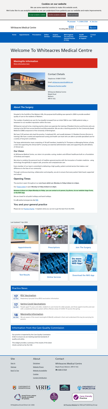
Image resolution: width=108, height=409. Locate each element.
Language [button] (71, 21)
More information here (21, 64)
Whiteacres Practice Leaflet (57, 86)
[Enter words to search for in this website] (82, 27)
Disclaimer (36, 363)
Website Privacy (38, 367)
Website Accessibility (40, 371)
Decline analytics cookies (56, 15)
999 (37, 200)
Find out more (73, 15)
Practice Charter (29, 209)
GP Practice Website (70, 405)
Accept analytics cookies (37, 15)
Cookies (35, 374)
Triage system (21, 187)
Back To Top (15, 371)
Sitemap (13, 367)
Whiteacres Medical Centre (23, 27)
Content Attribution (40, 378)
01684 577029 (82, 21)
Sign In (13, 363)
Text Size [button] (93, 21)
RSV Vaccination (28, 295)
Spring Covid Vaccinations (33, 304)
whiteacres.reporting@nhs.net (62, 82)
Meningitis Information (31, 314)
